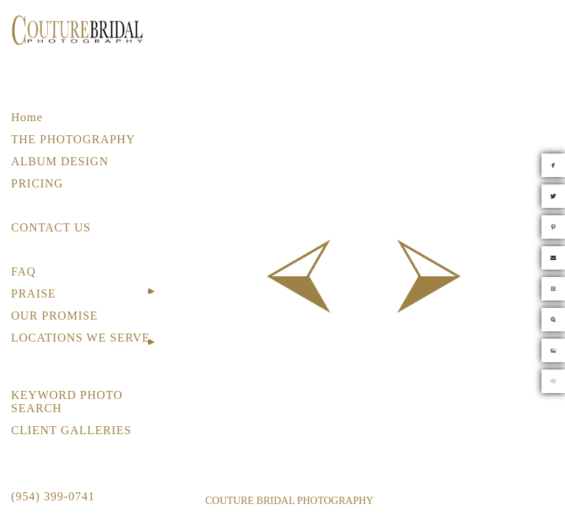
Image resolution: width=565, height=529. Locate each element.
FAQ (23, 271)
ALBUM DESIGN (59, 161)
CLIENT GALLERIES (71, 430)
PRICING (37, 183)
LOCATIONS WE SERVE (80, 337)
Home (27, 117)
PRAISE (33, 293)
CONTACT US (50, 227)
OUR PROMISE (54, 315)
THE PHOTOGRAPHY (73, 139)
